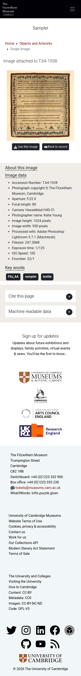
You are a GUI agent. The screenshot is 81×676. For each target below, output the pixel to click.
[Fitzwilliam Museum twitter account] (12, 630)
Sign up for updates (40, 336)
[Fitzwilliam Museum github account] (26, 644)
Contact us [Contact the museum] (17, 532)
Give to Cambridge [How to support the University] (23, 587)
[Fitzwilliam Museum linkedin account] (55, 630)
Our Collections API (23, 543)
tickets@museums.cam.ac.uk (37, 488)
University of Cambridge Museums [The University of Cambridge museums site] (35, 516)
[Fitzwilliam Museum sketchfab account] (69, 630)
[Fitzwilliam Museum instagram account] (26, 630)
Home (9, 43)
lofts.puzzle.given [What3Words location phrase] (45, 493)
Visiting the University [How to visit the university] (25, 581)
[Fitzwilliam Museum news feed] (55, 644)
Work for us (17, 537)
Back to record (55, 147)
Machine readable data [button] (30, 311)
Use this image (26, 147)
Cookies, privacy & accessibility (32, 526)
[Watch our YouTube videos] (41, 644)
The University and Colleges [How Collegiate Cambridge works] (30, 576)
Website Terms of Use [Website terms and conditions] (25, 521)
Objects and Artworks (35, 43)
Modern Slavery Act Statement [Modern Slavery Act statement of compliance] (32, 548)
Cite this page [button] (21, 296)
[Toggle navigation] (72, 9)
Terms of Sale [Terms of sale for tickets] (19, 554)
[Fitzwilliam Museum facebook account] (41, 630)
